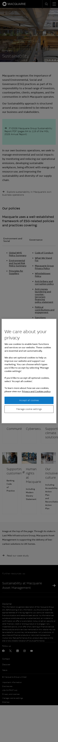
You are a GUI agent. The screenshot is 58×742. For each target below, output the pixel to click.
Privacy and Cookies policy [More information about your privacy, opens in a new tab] (36, 391)
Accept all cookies (29, 400)
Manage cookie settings (29, 409)
